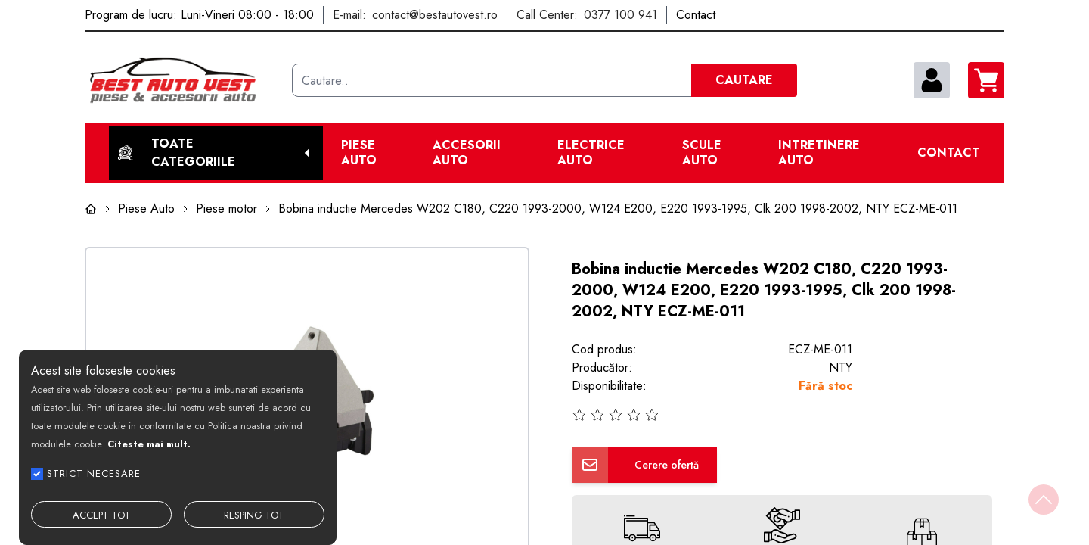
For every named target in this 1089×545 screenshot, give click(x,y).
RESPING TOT (254, 515)
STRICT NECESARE (94, 473)
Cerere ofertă (666, 464)
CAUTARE (744, 80)
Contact (948, 152)
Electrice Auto (591, 153)
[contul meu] (932, 80)
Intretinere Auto (819, 153)
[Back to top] (1043, 499)
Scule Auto (701, 153)
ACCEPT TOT (102, 515)
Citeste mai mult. (149, 444)
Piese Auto (359, 153)
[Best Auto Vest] (182, 80)
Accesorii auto (467, 153)
